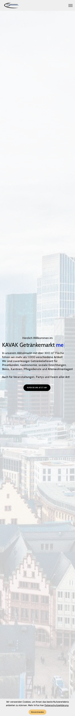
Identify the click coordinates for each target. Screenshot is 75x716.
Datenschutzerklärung (57, 705)
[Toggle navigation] (70, 5)
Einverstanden (37, 712)
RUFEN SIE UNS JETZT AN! (37, 391)
